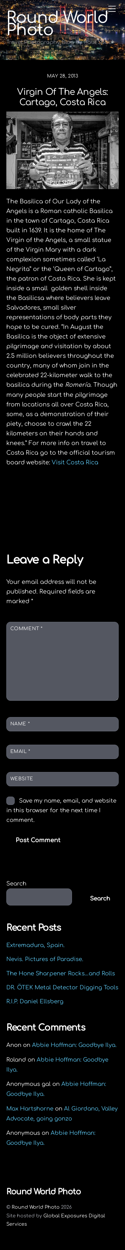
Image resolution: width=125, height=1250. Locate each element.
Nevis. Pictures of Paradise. (44, 959)
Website (21, 778)
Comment (26, 628)
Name (20, 723)
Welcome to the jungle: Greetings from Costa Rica (67, 500)
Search (16, 883)
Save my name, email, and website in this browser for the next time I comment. (61, 810)
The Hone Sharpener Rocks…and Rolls (60, 973)
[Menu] (112, 8)
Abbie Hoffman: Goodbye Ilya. (74, 1045)
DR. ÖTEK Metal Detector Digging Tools (62, 987)
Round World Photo (36, 1207)
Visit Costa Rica (75, 462)
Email (20, 751)
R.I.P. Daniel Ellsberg (34, 1001)
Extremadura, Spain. (35, 945)
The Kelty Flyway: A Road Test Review (63, 520)
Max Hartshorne (29, 1109)
